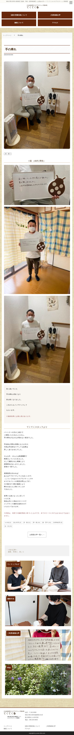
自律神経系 (56, 522)
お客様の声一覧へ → (37, 535)
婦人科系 (16, 522)
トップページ (7, 35)
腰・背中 (45, 522)
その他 (7, 522)
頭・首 (7, 526)
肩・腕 (7, 154)
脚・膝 (35, 522)
